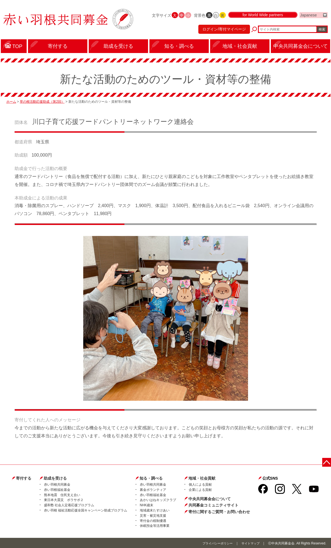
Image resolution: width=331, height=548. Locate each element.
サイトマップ (250, 543)
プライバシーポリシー (214, 543)
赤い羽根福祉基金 (57, 489)
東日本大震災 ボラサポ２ (64, 500)
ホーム (11, 101)
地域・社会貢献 (201, 478)
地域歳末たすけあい (154, 510)
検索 (322, 32)
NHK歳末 (146, 505)
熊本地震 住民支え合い (62, 494)
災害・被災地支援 (153, 515)
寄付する (23, 478)
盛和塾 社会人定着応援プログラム (69, 505)
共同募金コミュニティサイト (213, 504)
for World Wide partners (263, 20)
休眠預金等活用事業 (154, 525)
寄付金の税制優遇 (153, 520)
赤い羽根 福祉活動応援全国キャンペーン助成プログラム (85, 510)
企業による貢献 (200, 489)
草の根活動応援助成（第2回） (42, 101)
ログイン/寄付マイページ (221, 31)
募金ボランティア (153, 489)
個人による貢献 (200, 484)
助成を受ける (55, 478)
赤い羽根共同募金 (57, 484)
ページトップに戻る (327, 461)
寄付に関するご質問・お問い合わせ (219, 511)
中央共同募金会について (209, 498)
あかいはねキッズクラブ (158, 500)
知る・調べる (151, 478)
